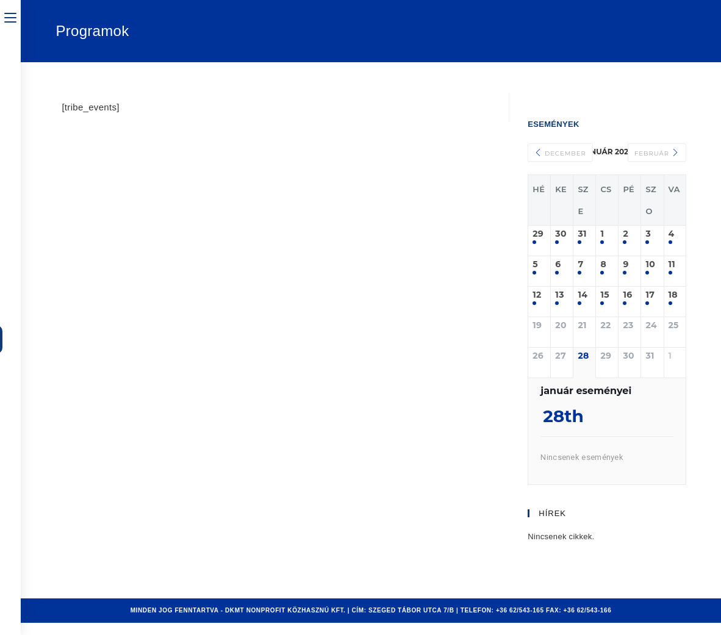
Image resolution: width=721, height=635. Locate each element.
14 (582, 295)
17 (650, 295)
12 (537, 295)
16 (627, 295)
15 (604, 295)
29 (538, 234)
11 (672, 264)
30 (560, 234)
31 (582, 234)
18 (673, 295)
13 (559, 295)
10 (650, 264)
